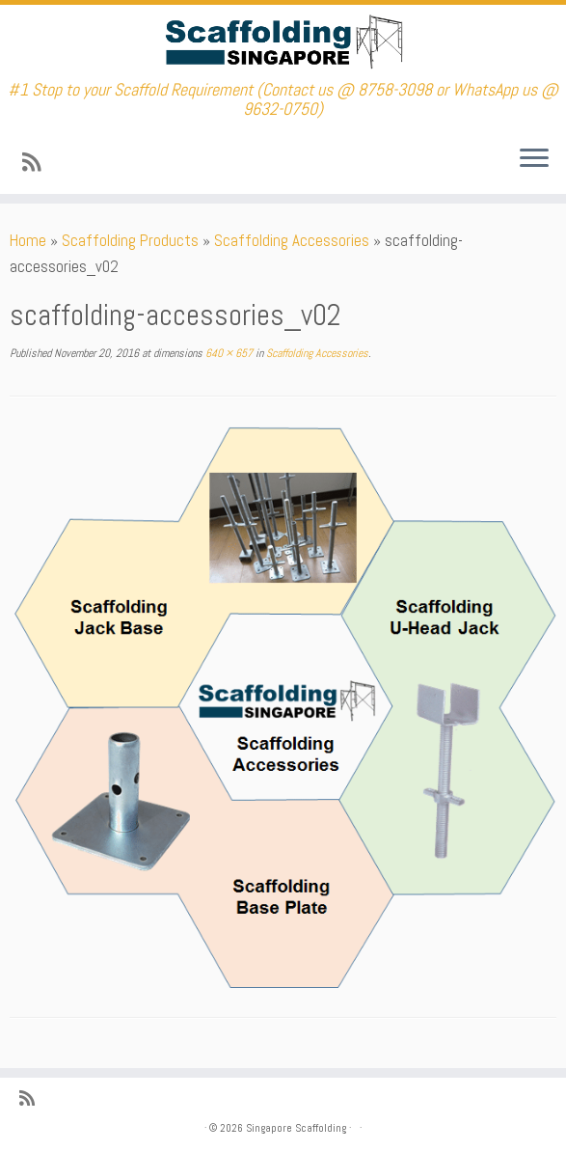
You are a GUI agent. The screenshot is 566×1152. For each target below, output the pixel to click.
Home (28, 240)
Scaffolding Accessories (291, 240)
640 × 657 (227, 353)
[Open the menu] (534, 159)
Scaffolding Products (130, 240)
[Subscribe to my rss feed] (37, 163)
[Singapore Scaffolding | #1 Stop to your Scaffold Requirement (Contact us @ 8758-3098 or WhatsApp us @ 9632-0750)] (283, 42)
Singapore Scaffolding (296, 1128)
